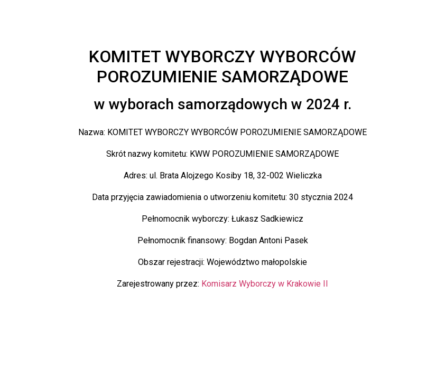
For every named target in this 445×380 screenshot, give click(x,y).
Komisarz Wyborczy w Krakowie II (264, 284)
